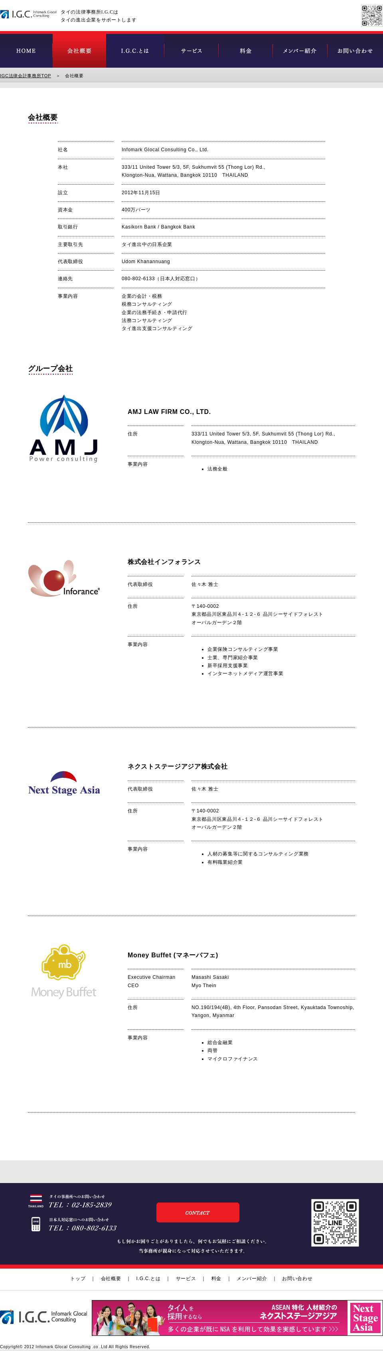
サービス (186, 1278)
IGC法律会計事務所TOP (25, 75)
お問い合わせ (297, 1278)
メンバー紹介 (252, 1278)
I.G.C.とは (148, 1278)
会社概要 (111, 1278)
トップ (77, 1278)
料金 (216, 1278)
